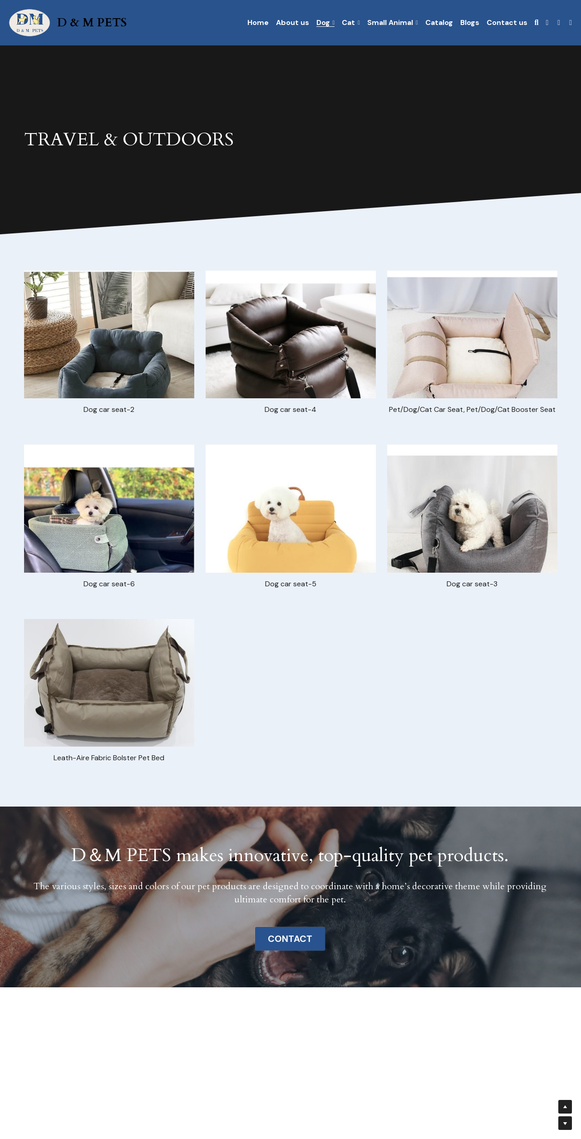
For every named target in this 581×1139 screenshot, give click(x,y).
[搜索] (537, 22)
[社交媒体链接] (547, 22)
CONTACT (290, 939)
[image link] (29, 22)
